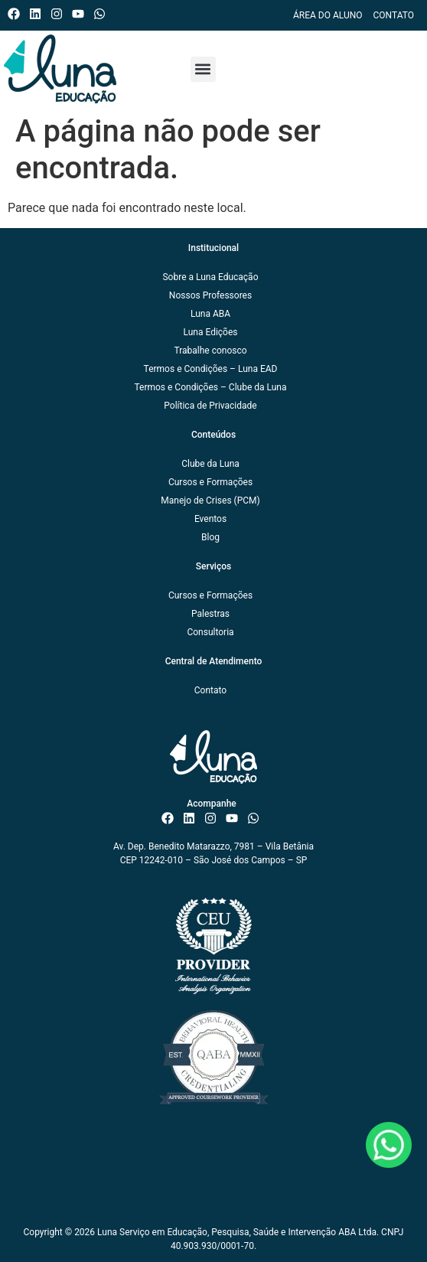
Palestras (210, 613)
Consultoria (210, 632)
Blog (210, 537)
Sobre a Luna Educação (210, 277)
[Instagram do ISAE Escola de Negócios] (60, 14)
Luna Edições (210, 332)
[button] (203, 69)
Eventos (210, 519)
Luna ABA (210, 313)
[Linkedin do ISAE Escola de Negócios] (38, 14)
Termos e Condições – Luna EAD (211, 369)
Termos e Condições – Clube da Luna (210, 387)
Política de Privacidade (210, 405)
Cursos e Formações (210, 482)
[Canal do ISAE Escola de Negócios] (81, 14)
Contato (393, 15)
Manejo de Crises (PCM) (210, 500)
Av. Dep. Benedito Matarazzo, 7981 (184, 846)
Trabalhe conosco (210, 350)
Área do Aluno (328, 15)
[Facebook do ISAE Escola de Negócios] (17, 14)
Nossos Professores (210, 295)
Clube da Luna (210, 463)
